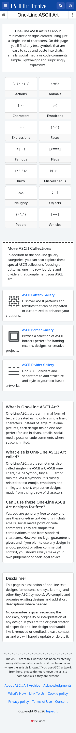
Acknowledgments (57, 685)
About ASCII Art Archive (22, 685)
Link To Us (37, 693)
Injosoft (52, 711)
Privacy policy (18, 701)
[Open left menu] (5, 5)
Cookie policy (58, 693)
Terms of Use (42, 701)
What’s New (17, 693)
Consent (61, 701)
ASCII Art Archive (29, 6)
